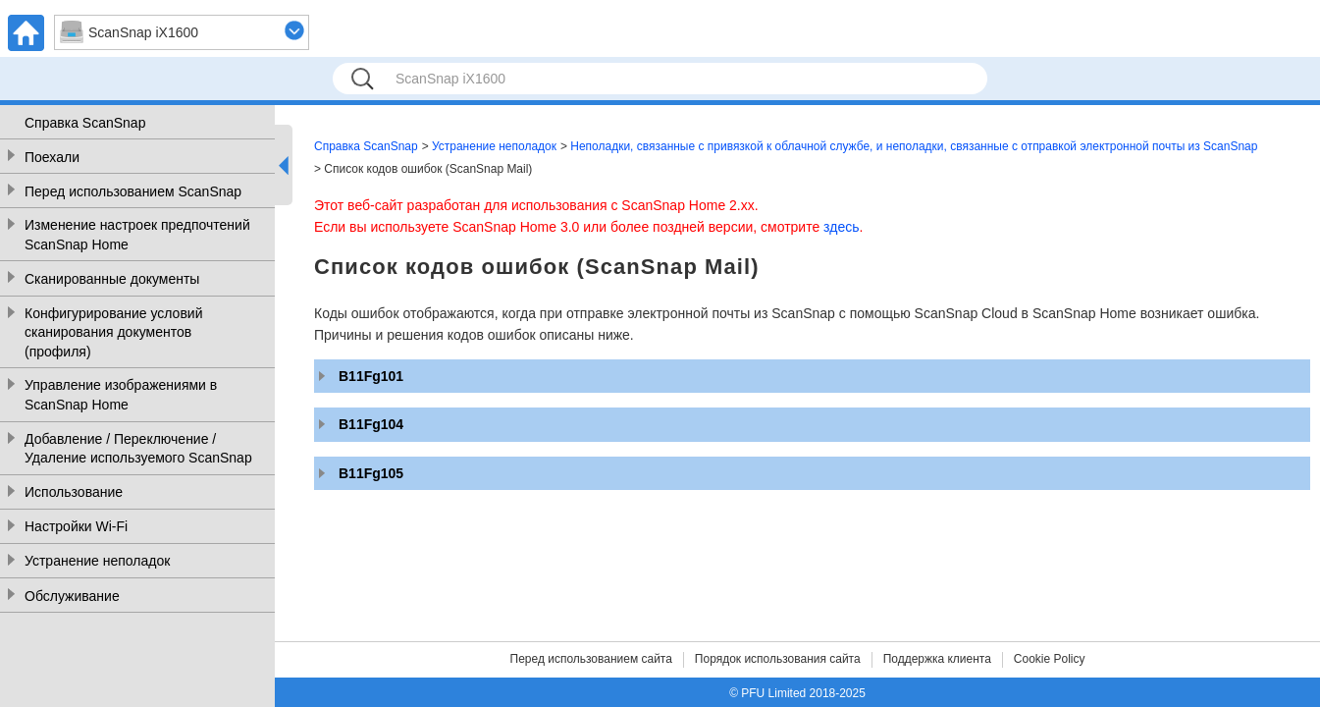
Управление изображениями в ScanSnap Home (121, 394)
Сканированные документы (112, 279)
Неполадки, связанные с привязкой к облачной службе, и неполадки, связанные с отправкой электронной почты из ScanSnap (913, 146)
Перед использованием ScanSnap (133, 191)
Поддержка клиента (937, 659)
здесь (841, 227)
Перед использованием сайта (591, 659)
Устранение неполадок (97, 561)
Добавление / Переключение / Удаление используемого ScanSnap (138, 448)
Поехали (52, 157)
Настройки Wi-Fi (76, 526)
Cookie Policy (1049, 659)
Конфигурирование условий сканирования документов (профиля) (113, 332)
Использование (74, 492)
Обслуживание (72, 596)
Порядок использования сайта (778, 659)
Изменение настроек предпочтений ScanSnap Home (137, 234)
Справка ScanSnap (85, 123)
